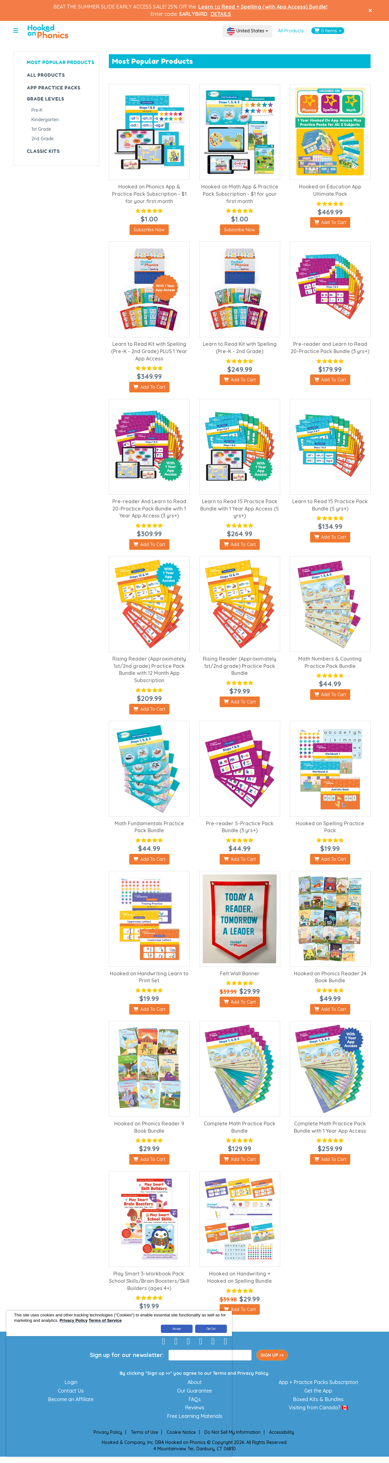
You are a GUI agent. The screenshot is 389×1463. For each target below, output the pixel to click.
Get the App (318, 1390)
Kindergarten (45, 119)
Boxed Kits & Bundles (318, 1399)
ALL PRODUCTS (46, 75)
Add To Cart (330, 222)
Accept (177, 1328)
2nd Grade (42, 139)
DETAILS (221, 14)
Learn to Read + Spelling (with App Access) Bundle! (263, 6)
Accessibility (281, 1432)
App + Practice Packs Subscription (318, 1382)
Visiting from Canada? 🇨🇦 (318, 1407)
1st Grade (41, 129)
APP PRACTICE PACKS (53, 87)
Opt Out (211, 1328)
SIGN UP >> (272, 1355)
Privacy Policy (252, 1373)
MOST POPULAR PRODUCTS (60, 62)
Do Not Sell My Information (232, 1432)
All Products (291, 31)
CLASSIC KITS (43, 151)
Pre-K (37, 110)
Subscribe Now (149, 230)
